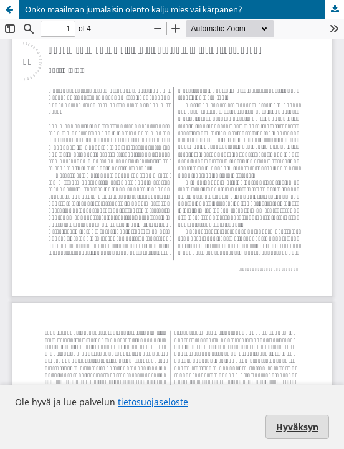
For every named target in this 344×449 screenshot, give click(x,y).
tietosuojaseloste (153, 402)
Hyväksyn (297, 427)
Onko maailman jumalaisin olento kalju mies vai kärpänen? (133, 9)
